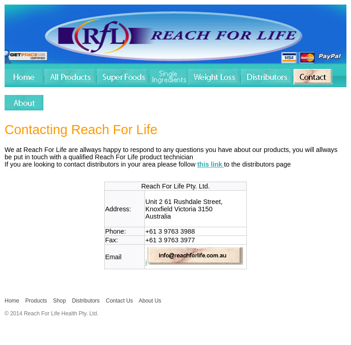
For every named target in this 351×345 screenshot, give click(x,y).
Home (12, 301)
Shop (59, 301)
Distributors (86, 301)
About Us (150, 301)
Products (36, 301)
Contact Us (119, 301)
